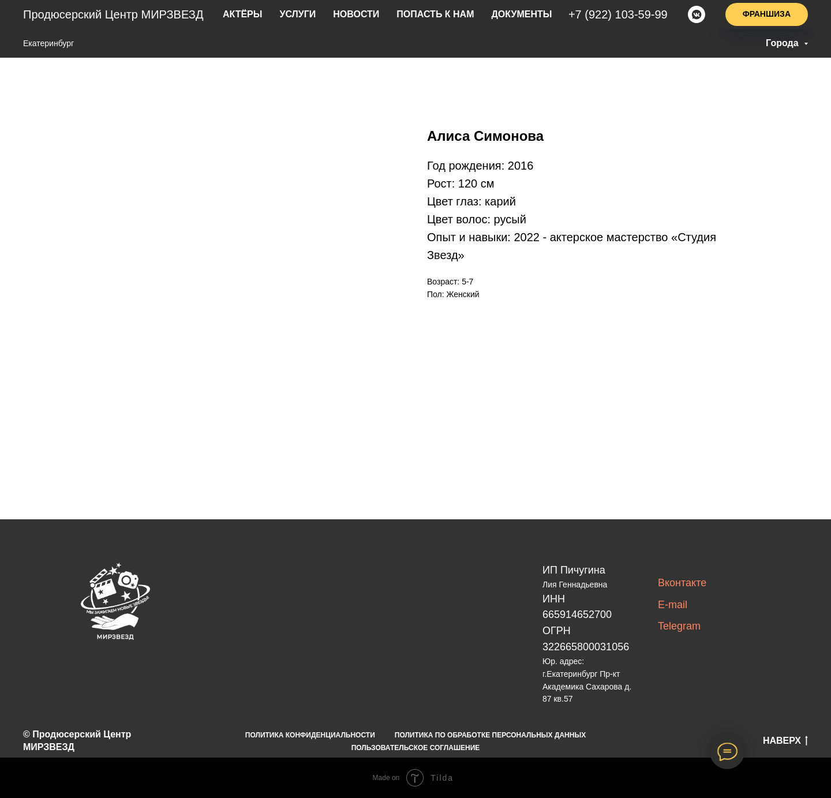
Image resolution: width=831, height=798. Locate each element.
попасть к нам (435, 14)
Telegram (679, 626)
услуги (310, 14)
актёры (259, 14)
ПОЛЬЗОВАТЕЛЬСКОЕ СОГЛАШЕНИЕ (415, 748)
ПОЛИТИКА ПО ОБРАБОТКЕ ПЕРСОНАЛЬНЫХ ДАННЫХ (490, 735)
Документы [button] (512, 14)
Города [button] (783, 43)
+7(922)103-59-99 (621, 14)
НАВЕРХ (785, 741)
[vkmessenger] (696, 14)
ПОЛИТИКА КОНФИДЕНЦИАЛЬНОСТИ (310, 735)
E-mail (672, 604)
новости (363, 14)
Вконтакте (682, 583)
